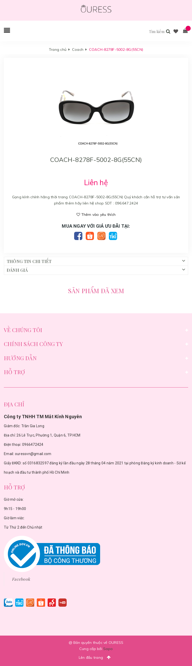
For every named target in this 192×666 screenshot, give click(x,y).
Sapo (108, 648)
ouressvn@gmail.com (33, 454)
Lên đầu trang (96, 657)
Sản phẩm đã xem (96, 290)
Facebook (21, 579)
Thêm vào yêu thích (96, 214)
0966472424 (32, 444)
